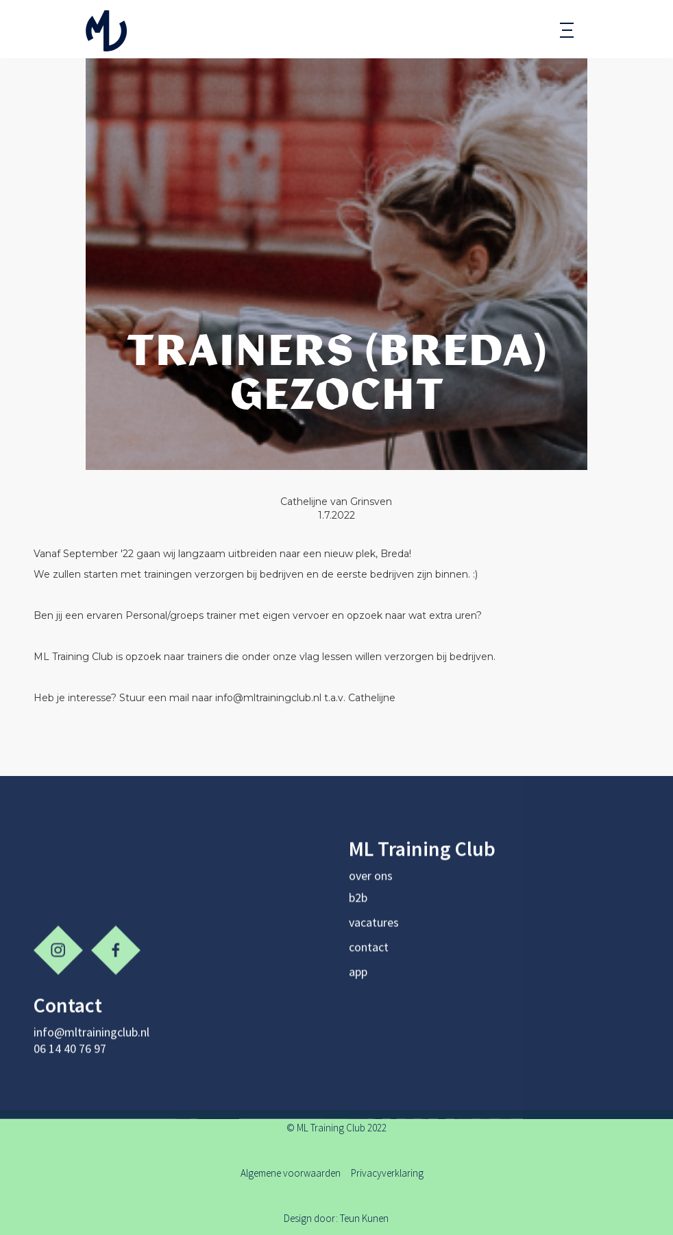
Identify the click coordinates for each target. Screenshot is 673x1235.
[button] (566, 30)
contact (369, 952)
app (358, 977)
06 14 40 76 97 (70, 1053)
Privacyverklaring (387, 1172)
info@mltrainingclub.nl (91, 1037)
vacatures (374, 927)
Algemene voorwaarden (292, 1172)
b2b (358, 902)
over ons (371, 881)
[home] (106, 29)
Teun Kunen (364, 1218)
